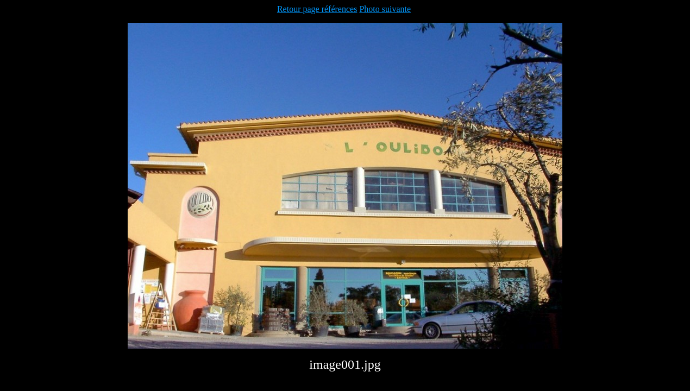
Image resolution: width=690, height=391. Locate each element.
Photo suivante (385, 9)
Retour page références (317, 9)
